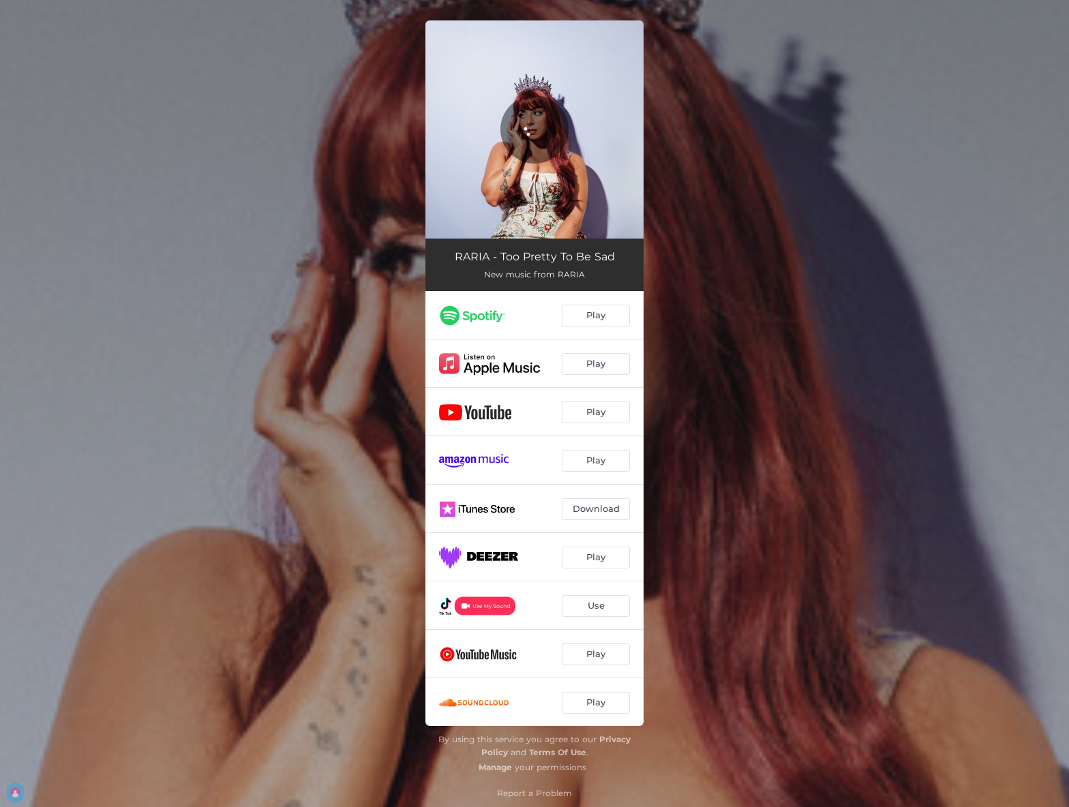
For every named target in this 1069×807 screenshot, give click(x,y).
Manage (495, 767)
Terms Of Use (557, 752)
